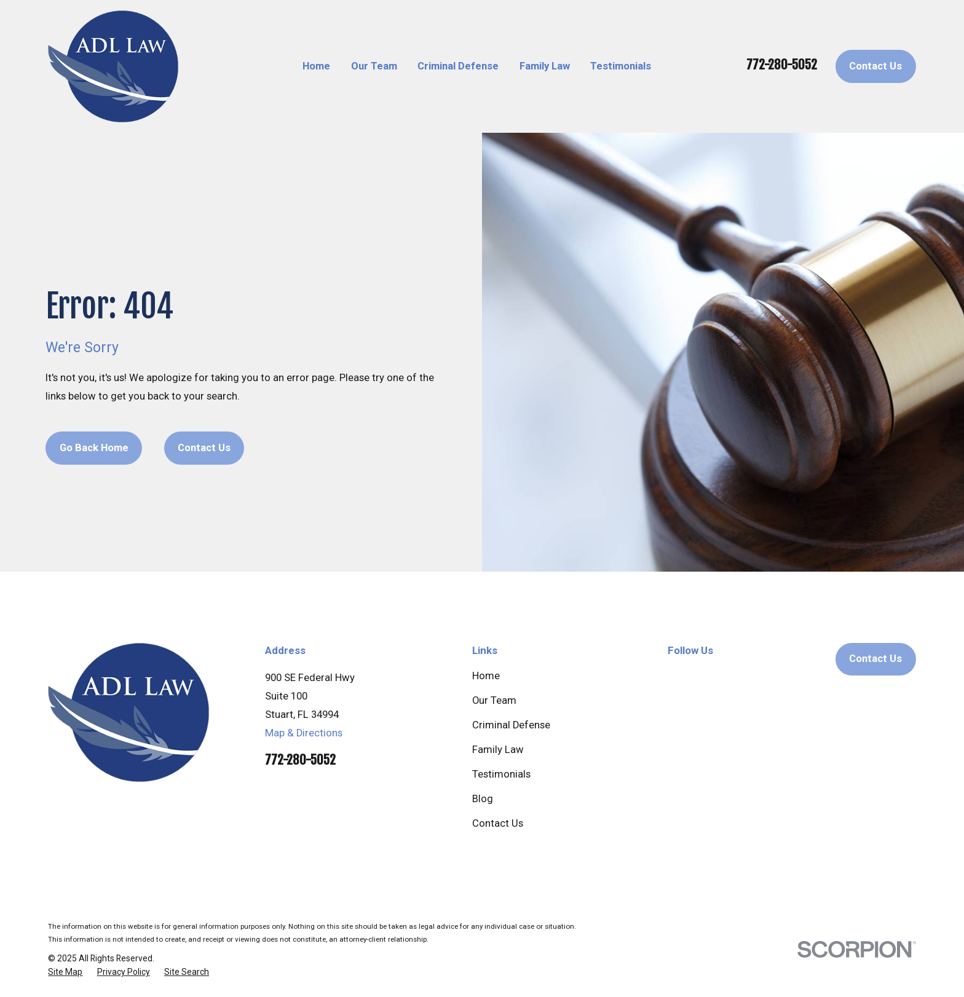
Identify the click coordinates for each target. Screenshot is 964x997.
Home (486, 676)
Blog (482, 799)
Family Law (498, 749)
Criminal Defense (511, 725)
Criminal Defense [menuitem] (458, 66)
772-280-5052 (781, 65)
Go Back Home (94, 448)
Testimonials (501, 774)
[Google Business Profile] (675, 676)
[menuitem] (65, 972)
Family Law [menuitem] (545, 66)
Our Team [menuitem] (374, 66)
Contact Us (875, 66)
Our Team (494, 700)
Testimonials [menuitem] (620, 66)
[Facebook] (711, 676)
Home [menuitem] (316, 66)
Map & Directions (303, 733)
